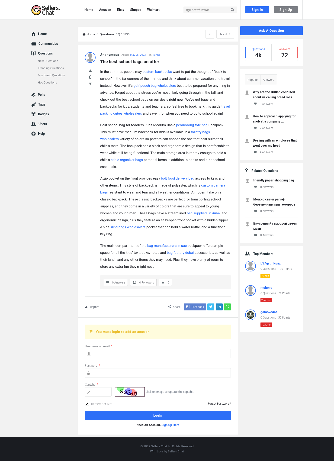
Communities (48, 43)
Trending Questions (51, 68)
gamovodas (268, 312)
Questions (45, 53)
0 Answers (263, 187)
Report (92, 307)
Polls (41, 95)
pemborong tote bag (191, 125)
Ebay (120, 10)
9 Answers (263, 104)
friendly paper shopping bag (273, 180)
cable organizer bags (127, 160)
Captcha (91, 385)
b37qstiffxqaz (270, 263)
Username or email (98, 346)
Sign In (257, 10)
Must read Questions (52, 75)
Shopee (135, 10)
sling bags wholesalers (127, 227)
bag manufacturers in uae (167, 246)
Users (43, 124)
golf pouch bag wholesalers (154, 86)
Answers (268, 79)
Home (88, 10)
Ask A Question (271, 30)
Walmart (153, 10)
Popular (252, 79)
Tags (41, 104)
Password (92, 366)
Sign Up (285, 10)
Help (41, 133)
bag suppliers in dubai (204, 213)
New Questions (48, 61)
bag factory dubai (180, 253)
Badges (43, 114)
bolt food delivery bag (177, 178)
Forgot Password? (219, 404)
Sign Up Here (170, 425)
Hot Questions (47, 82)
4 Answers (263, 152)
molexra (266, 288)
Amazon (105, 10)
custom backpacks (157, 72)
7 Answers (263, 128)
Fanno (156, 54)
